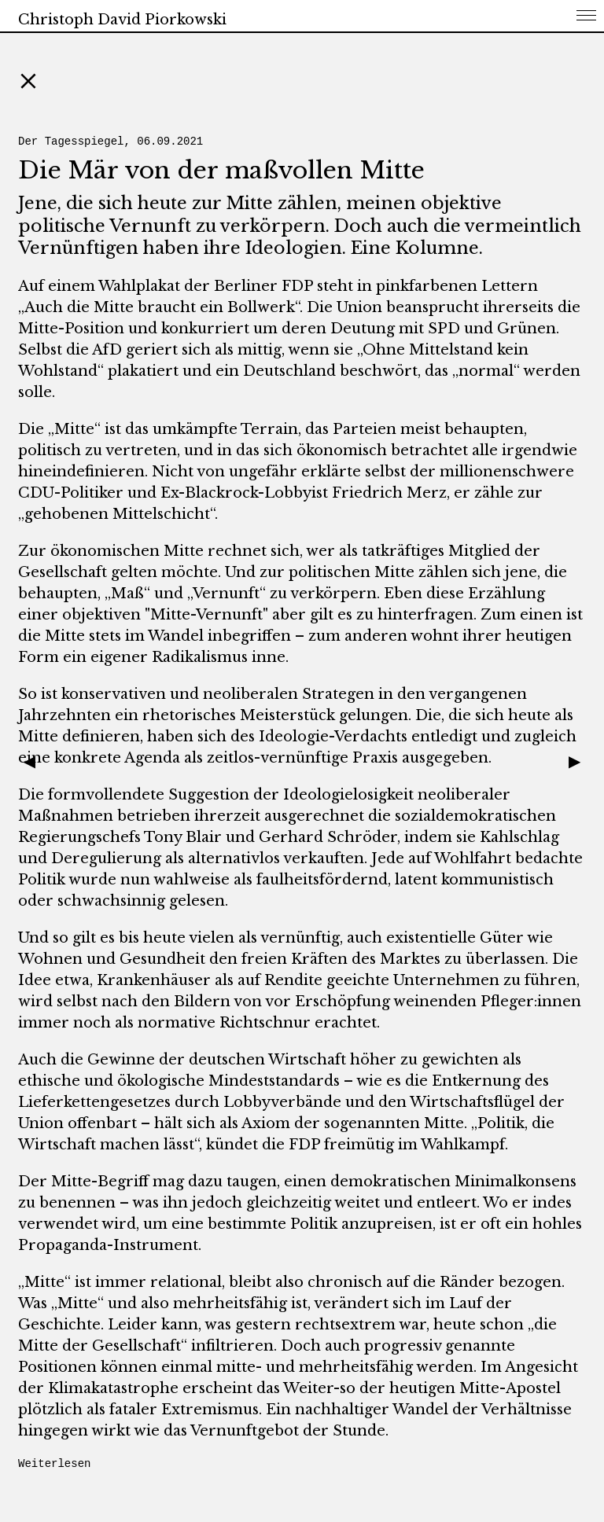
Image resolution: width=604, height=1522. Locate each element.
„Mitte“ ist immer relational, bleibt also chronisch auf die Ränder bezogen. (291, 1282)
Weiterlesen (54, 1464)
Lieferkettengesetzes (94, 1102)
